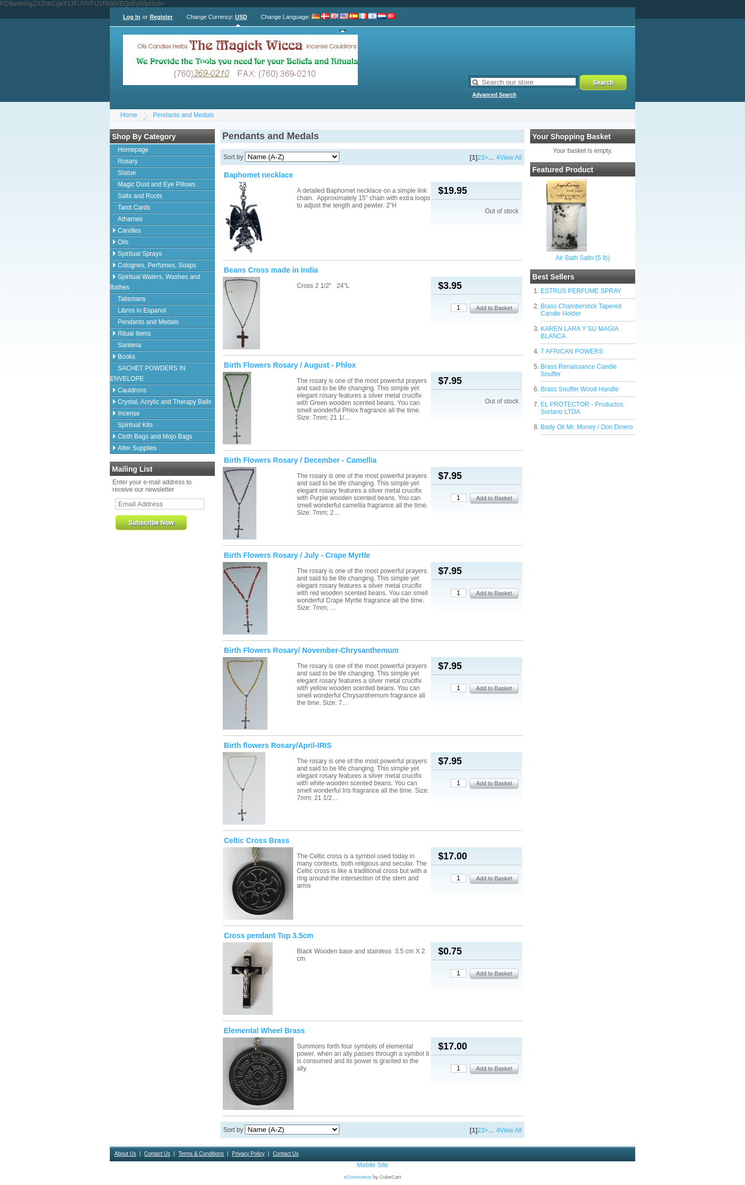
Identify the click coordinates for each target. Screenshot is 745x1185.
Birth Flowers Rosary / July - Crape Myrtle (297, 555)
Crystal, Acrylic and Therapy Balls (165, 402)
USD (241, 17)
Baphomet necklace (258, 175)
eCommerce (357, 1177)
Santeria (129, 345)
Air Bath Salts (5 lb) (582, 258)
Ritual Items (134, 333)
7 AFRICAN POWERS (572, 351)
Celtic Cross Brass (256, 840)
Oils (123, 242)
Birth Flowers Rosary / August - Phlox (290, 365)
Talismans (132, 299)
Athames (130, 219)
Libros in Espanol (142, 310)
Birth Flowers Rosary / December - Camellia (300, 460)
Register (161, 17)
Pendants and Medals (183, 115)
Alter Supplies (137, 448)
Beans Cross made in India (271, 270)
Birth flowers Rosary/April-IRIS (278, 745)
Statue (127, 172)
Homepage (133, 149)
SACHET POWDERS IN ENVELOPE (147, 373)
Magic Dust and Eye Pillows (156, 184)
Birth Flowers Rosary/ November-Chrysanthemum (311, 650)
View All (511, 157)
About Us (125, 1154)
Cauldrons (132, 390)
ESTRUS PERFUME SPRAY (581, 291)
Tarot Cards (134, 207)
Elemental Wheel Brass (264, 1030)
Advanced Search (494, 95)
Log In (131, 17)
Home (128, 115)
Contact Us (157, 1154)
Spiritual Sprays (140, 253)
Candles (129, 230)
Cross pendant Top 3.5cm (269, 935)
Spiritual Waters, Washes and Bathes (155, 282)
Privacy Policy (248, 1154)
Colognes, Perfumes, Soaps (157, 265)
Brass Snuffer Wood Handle (579, 389)
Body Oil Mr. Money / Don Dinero (587, 427)
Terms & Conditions (201, 1154)
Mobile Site (372, 1165)
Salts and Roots (140, 196)
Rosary (128, 161)
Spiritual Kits (135, 425)
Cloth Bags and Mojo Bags (155, 436)
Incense (129, 413)
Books (126, 356)
